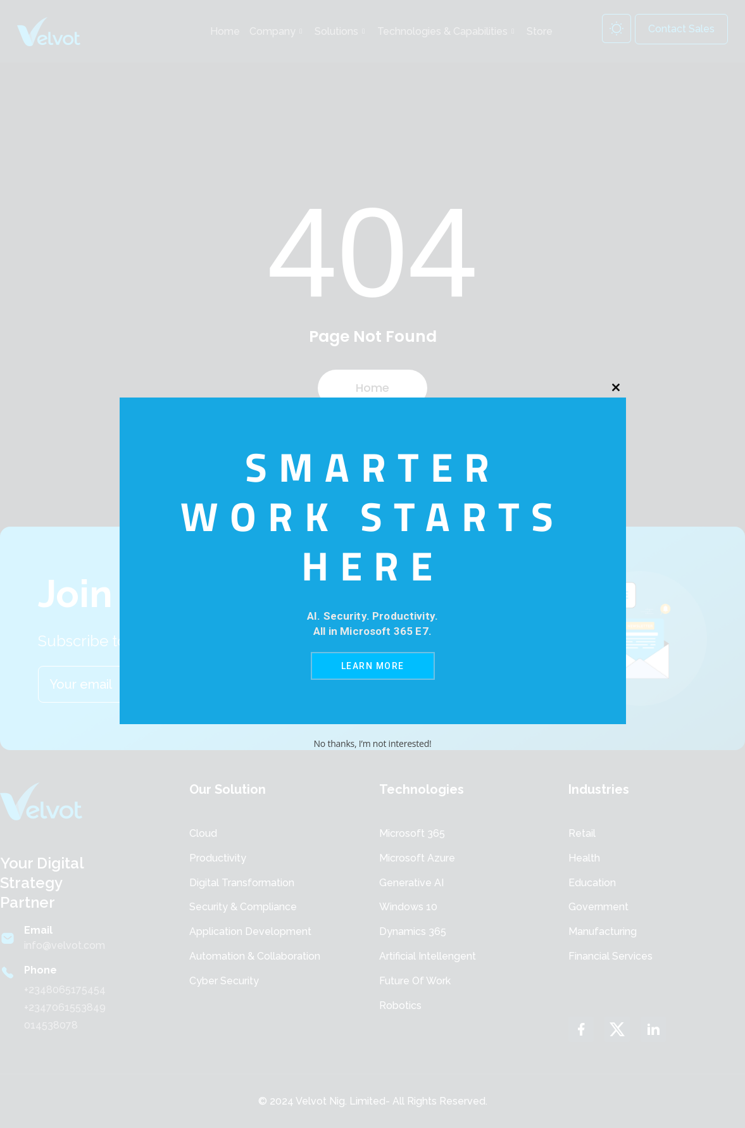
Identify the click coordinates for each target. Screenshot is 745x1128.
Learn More (372, 666)
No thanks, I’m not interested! (372, 743)
